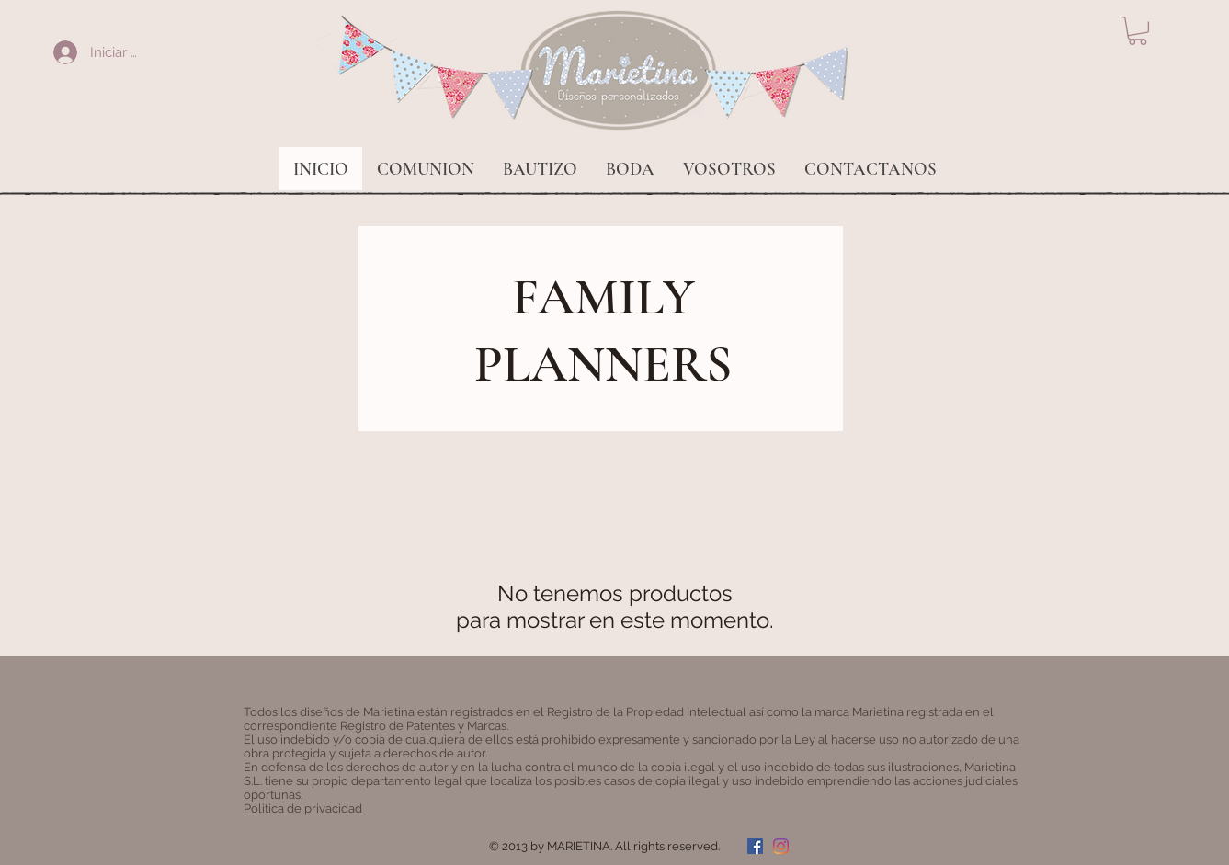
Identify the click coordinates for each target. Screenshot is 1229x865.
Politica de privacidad (303, 808)
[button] (1138, 31)
